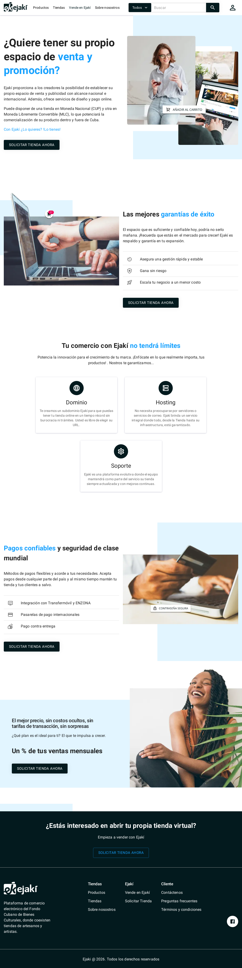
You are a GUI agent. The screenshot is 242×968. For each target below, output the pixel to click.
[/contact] (181, 892)
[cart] (232, 7)
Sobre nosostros (107, 7)
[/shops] (101, 901)
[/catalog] (101, 892)
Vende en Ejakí (80, 7)
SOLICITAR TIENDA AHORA (32, 145)
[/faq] (181, 901)
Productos (41, 7)
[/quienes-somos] (101, 909)
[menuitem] (101, 892)
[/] (15, 10)
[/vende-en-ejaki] (138, 892)
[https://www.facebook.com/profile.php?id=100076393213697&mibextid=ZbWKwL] (232, 921)
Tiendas (59, 7)
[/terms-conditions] (181, 909)
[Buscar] (178, 7)
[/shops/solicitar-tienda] (32, 144)
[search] (212, 7)
